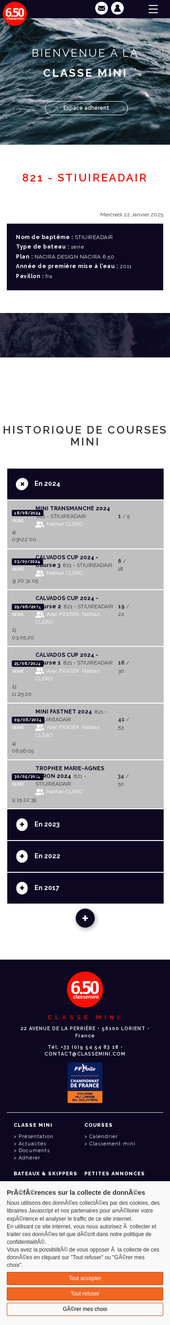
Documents (34, 1151)
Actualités (32, 1144)
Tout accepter (84, 1278)
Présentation (36, 1136)
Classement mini (112, 1144)
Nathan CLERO (65, 524)
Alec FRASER (63, 614)
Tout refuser (85, 1294)
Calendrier (103, 1136)
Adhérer (29, 1158)
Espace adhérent (86, 108)
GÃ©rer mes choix (85, 1309)
